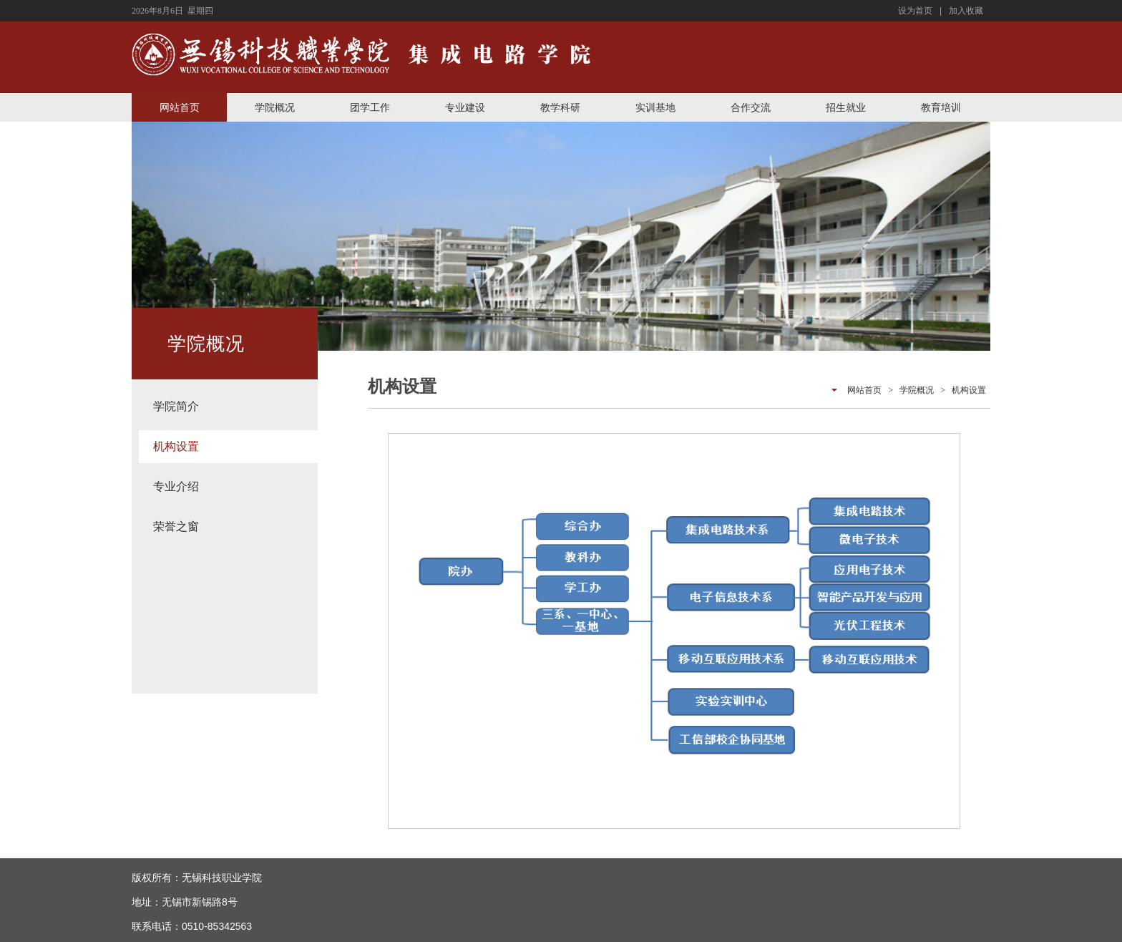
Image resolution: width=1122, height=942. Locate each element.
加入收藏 (966, 11)
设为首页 (915, 11)
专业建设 (465, 107)
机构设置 (176, 446)
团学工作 (370, 107)
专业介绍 (176, 486)
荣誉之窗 (176, 526)
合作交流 (751, 107)
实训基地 (655, 107)
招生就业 (846, 107)
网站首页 (180, 107)
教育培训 (941, 107)
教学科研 (560, 107)
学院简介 (176, 406)
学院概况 (275, 107)
